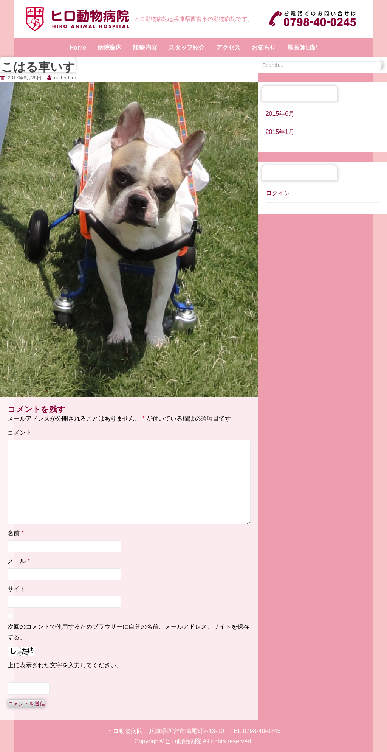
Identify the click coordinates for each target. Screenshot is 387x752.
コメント (20, 432)
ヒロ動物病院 (183, 741)
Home (78, 47)
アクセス (228, 47)
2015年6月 (280, 113)
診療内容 (145, 47)
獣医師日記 (302, 47)
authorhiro (65, 78)
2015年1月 (280, 132)
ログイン (278, 193)
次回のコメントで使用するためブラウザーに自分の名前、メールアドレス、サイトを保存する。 (128, 631)
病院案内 (110, 47)
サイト (17, 589)
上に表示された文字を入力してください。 (65, 665)
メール (19, 561)
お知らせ (264, 47)
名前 (16, 533)
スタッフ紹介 (187, 47)
